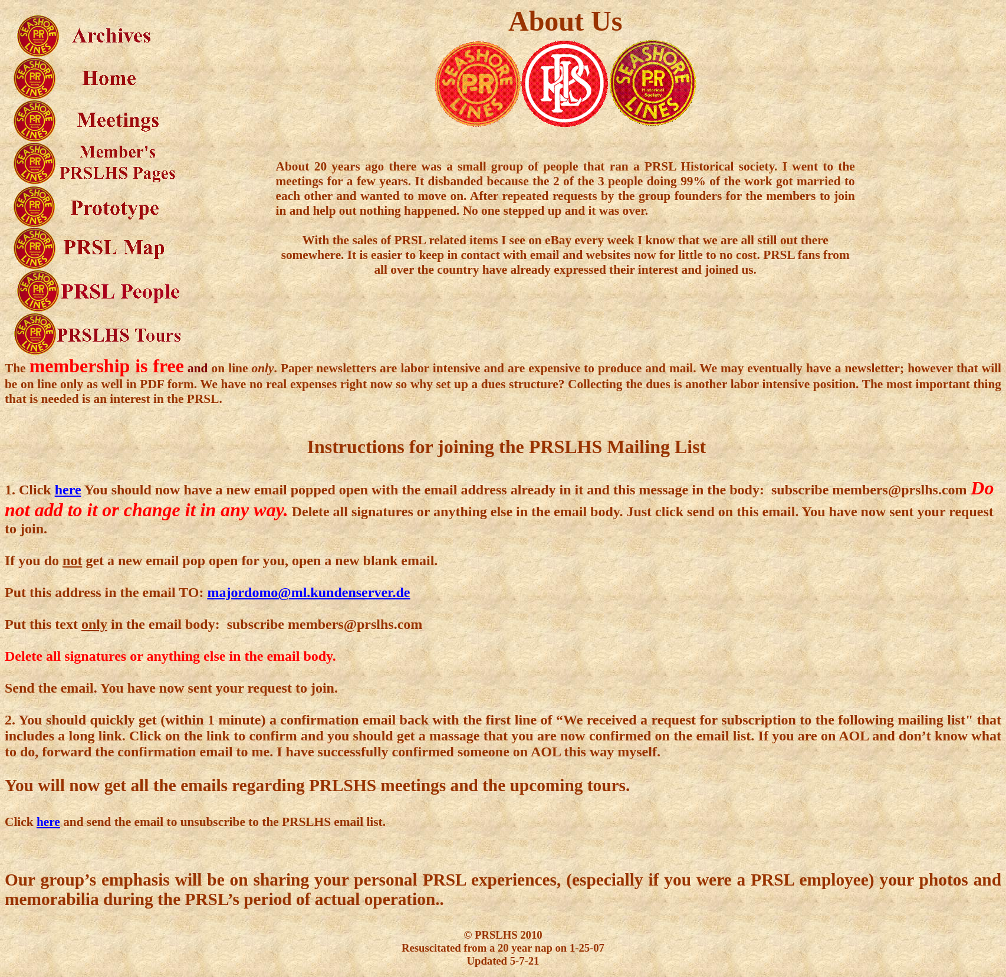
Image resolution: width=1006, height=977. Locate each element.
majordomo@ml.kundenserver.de (308, 592)
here (68, 489)
